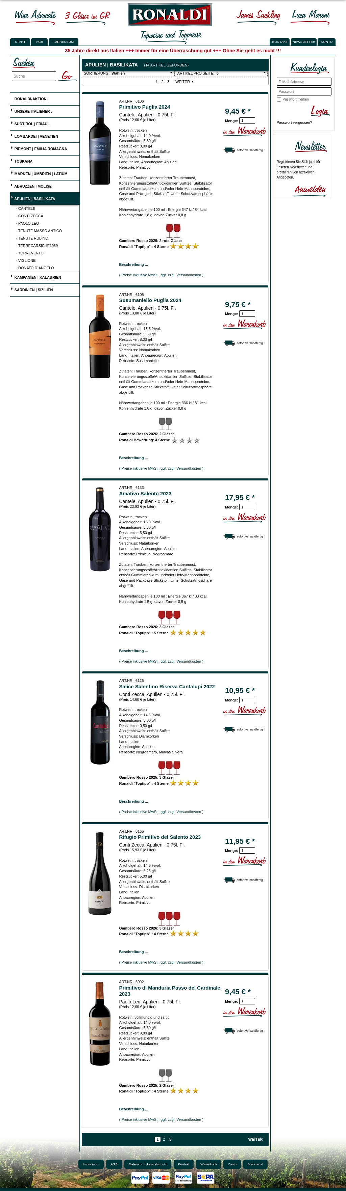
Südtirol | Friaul (30, 123)
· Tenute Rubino (32, 238)
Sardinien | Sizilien (31, 289)
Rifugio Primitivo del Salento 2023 (160, 837)
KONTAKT (280, 42)
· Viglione (25, 260)
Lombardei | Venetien (34, 135)
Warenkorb (208, 1164)
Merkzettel (255, 1164)
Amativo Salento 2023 (145, 493)
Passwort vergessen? (294, 122)
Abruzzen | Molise (31, 185)
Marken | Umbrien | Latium (39, 173)
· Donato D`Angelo (35, 268)
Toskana (21, 160)
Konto (232, 1164)
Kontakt (184, 1164)
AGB (39, 42)
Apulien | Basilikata (32, 198)
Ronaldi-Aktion (28, 97)
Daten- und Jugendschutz (148, 1164)
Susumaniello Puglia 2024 (150, 300)
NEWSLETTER (304, 42)
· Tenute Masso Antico (39, 231)
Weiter (184, 82)
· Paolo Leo (27, 223)
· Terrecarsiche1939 (37, 246)
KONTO (327, 42)
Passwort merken (296, 99)
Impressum (63, 42)
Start (20, 42)
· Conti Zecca (29, 216)
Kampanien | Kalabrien (35, 276)
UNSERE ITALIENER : (31, 110)
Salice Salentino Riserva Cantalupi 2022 (167, 686)
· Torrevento (30, 253)
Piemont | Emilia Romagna (38, 148)
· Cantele (25, 208)
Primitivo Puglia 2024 (144, 107)
